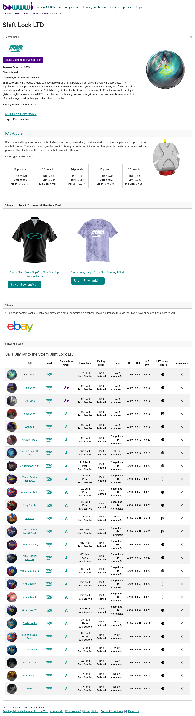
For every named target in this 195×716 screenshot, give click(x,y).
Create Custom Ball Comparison (23, 59)
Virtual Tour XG (29, 610)
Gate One (29, 688)
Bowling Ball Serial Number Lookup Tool (25, 711)
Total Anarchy (30, 623)
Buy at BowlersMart (25, 284)
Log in (139, 7)
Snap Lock (29, 413)
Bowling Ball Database (48, 7)
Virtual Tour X (30, 597)
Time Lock (29, 387)
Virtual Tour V (30, 584)
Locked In (30, 426)
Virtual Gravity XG (30, 492)
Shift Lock (29, 400)
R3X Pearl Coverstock (21, 114)
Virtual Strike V (29, 439)
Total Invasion (29, 649)
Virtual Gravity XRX (29, 466)
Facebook (133, 711)
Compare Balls (72, 7)
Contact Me (56, 711)
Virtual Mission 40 (29, 571)
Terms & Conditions (112, 711)
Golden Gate (29, 675)
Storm (45, 13)
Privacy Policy (91, 711)
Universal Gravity (29, 544)
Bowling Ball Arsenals (95, 7)
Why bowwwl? (73, 711)
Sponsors (127, 7)
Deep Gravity (29, 505)
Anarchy (29, 518)
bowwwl (7, 13)
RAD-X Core (13, 133)
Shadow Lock (30, 662)
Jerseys (114, 7)
